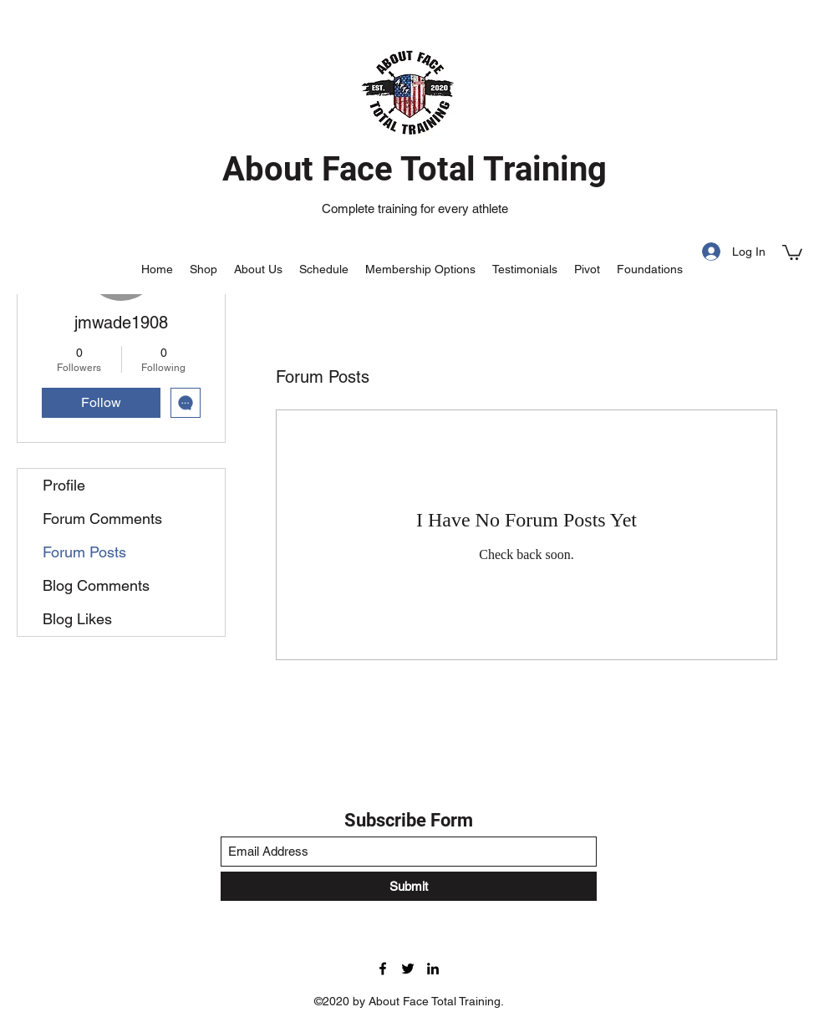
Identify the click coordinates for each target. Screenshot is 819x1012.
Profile (64, 485)
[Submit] (409, 886)
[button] (792, 251)
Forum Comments (102, 518)
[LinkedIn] (433, 968)
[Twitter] (407, 968)
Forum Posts (84, 552)
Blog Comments (96, 585)
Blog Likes (77, 619)
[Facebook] (382, 968)
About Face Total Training (414, 169)
